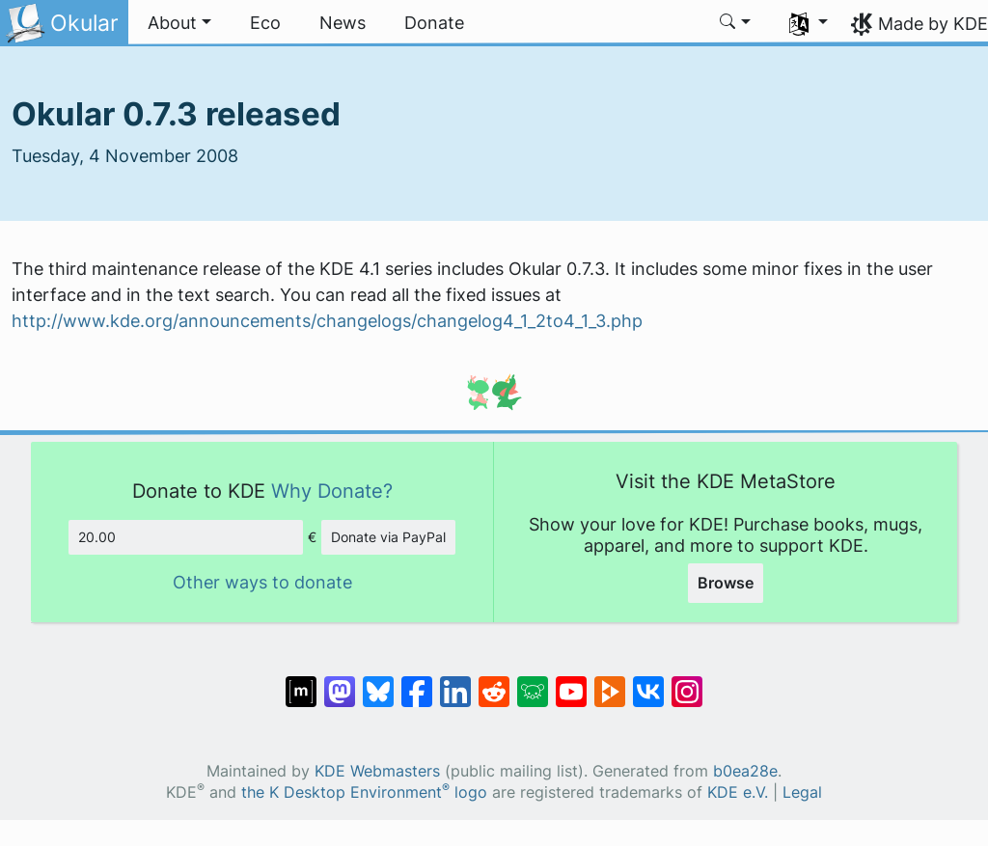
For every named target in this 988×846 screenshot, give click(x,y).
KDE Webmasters (377, 771)
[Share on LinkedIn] (455, 682)
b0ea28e (745, 771)
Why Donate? (332, 490)
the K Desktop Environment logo (364, 792)
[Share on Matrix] (301, 682)
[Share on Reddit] (494, 682)
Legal (802, 792)
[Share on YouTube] (571, 682)
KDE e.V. (737, 792)
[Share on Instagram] (687, 682)
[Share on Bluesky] (378, 682)
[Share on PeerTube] (609, 682)
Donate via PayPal (388, 537)
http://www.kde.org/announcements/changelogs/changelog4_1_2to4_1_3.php (327, 321)
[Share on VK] (648, 682)
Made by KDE (933, 24)
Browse (726, 582)
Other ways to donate (262, 582)
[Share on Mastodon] (339, 682)
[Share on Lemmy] (532, 682)
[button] (179, 23)
